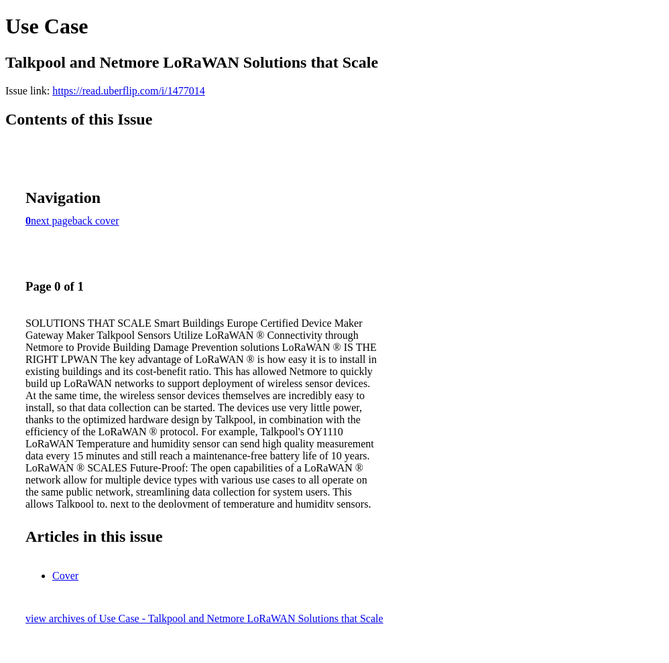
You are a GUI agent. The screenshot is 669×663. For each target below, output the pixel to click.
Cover (65, 575)
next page (51, 220)
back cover (95, 220)
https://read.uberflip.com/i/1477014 (128, 90)
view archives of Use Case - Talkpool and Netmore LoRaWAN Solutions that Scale (204, 618)
